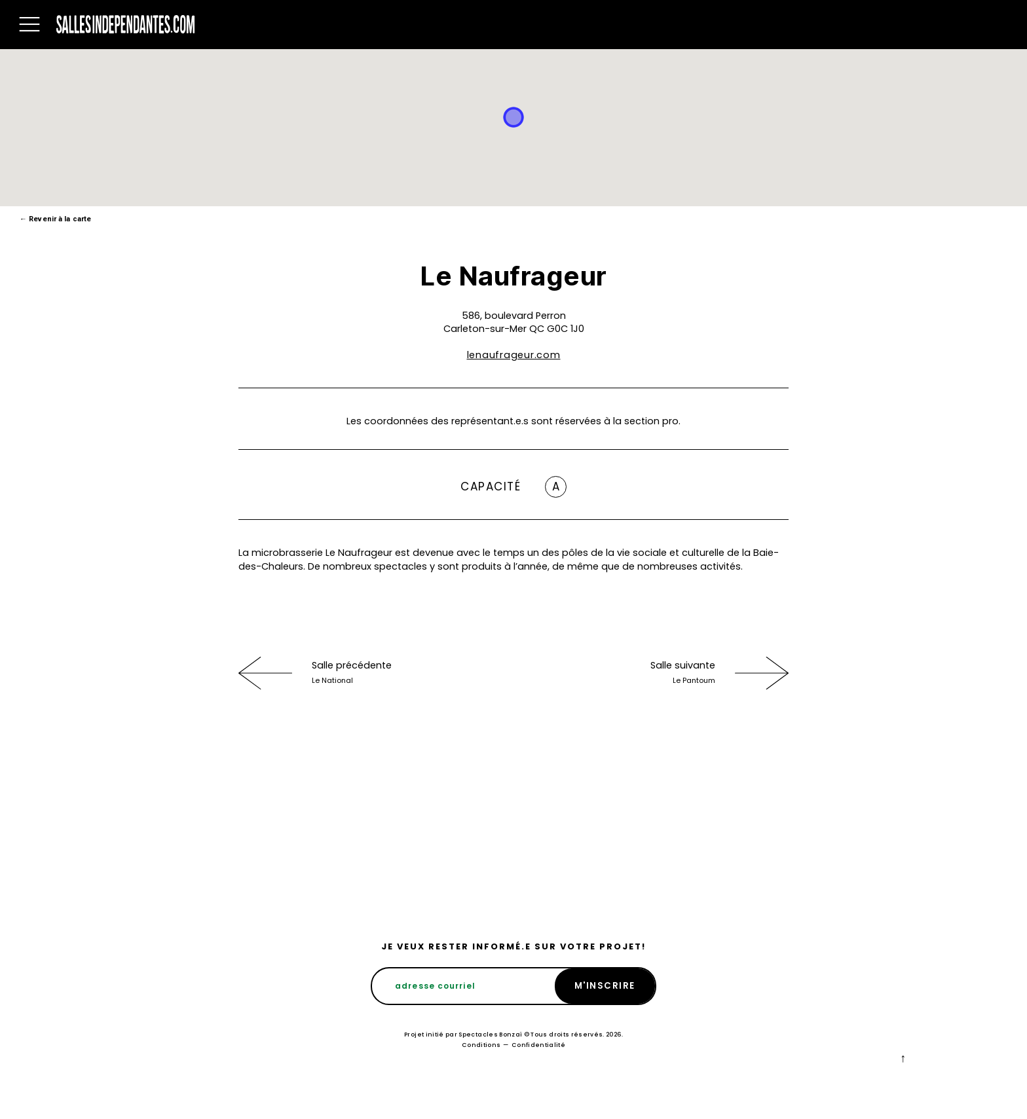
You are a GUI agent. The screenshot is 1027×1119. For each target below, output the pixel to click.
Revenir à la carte (55, 219)
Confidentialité (538, 1045)
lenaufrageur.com (514, 354)
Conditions (481, 1045)
